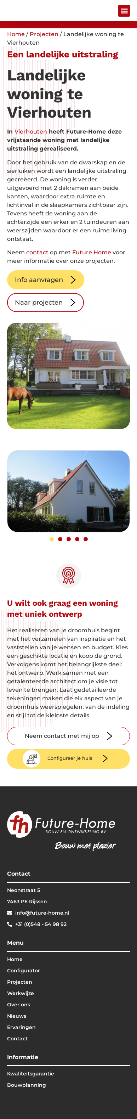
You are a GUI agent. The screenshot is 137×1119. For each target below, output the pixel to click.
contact (37, 252)
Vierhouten (31, 131)
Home (16, 34)
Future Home (91, 252)
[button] (124, 11)
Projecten (44, 34)
